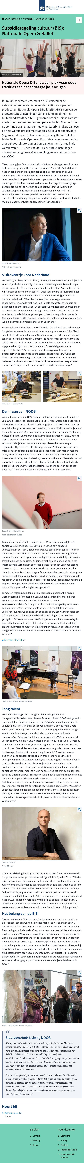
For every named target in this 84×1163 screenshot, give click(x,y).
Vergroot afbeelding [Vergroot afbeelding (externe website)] (13, 640)
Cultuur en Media (45, 18)
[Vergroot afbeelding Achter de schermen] (79, 373)
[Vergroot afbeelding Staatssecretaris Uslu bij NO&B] (79, 972)
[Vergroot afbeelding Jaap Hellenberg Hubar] (79, 478)
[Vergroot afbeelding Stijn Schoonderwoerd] (79, 210)
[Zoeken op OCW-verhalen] (79, 20)
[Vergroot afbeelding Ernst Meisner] (79, 809)
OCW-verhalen (11, 18)
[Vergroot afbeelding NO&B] (79, 648)
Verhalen (28, 18)
